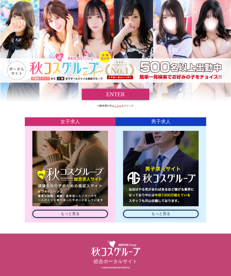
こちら (117, 105)
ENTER (115, 94)
